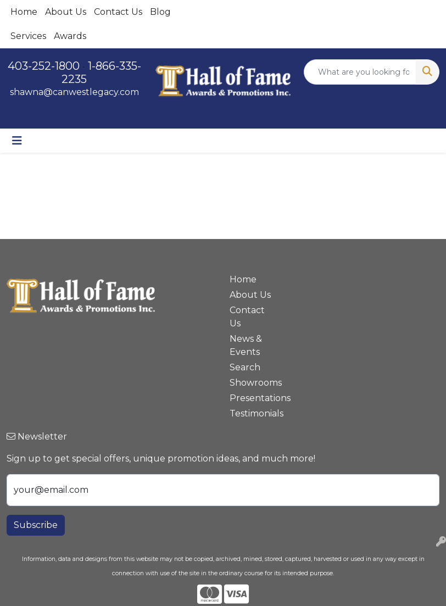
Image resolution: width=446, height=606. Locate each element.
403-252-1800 (44, 66)
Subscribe (36, 525)
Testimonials (251, 413)
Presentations (251, 398)
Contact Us (118, 12)
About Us (65, 12)
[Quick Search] (360, 72)
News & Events (246, 345)
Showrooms (251, 382)
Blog (160, 12)
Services (28, 36)
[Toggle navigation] (17, 140)
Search (245, 367)
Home (23, 12)
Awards (70, 36)
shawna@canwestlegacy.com (74, 92)
